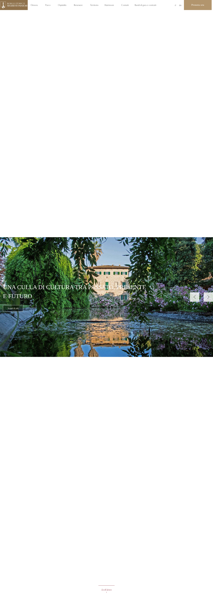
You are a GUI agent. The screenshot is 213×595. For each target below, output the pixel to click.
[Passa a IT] (175, 5)
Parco (48, 5)
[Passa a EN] (180, 5)
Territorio (94, 5)
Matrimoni (109, 5)
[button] (208, 297)
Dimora (35, 5)
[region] (106, 297)
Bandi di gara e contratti (146, 5)
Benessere (79, 5)
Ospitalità (63, 5)
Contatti (125, 5)
